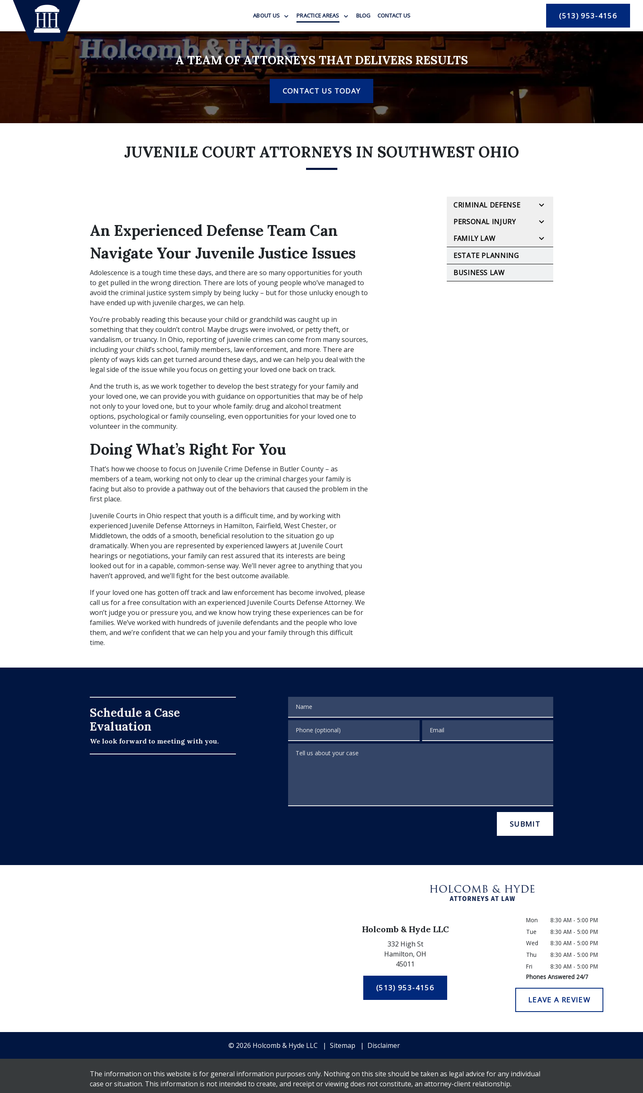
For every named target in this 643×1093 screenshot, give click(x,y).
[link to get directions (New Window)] (405, 955)
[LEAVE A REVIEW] (559, 1000)
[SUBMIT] (525, 824)
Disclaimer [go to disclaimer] (383, 1045)
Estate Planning (486, 255)
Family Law (474, 238)
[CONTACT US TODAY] (321, 91)
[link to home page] (46, 20)
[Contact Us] (394, 15)
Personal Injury (484, 221)
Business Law (479, 272)
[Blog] (363, 15)
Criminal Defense (486, 205)
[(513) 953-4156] (588, 16)
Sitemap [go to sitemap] (342, 1045)
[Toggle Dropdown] (286, 16)
